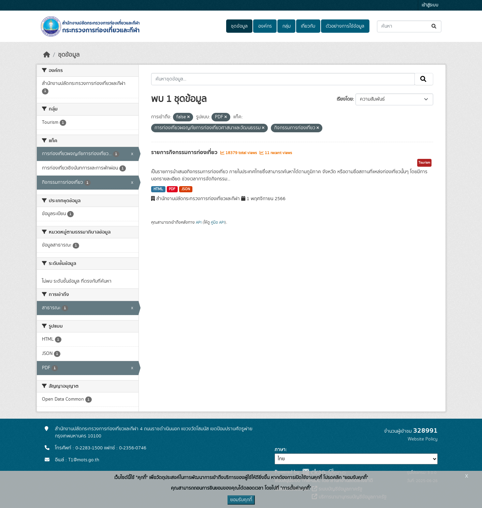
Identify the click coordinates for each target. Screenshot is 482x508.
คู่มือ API (218, 222)
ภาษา (280, 449)
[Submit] (434, 26)
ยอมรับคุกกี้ (241, 499)
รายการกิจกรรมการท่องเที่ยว (185, 152)
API (199, 222)
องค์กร (265, 26)
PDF (172, 189)
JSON (185, 189)
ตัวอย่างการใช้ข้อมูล (345, 26)
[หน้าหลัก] (46, 54)
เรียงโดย (345, 99)
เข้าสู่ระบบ (430, 5)
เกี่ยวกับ (308, 26)
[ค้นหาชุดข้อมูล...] (409, 26)
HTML (158, 189)
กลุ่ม (286, 26)
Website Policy (423, 439)
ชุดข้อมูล (239, 26)
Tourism (424, 162)
